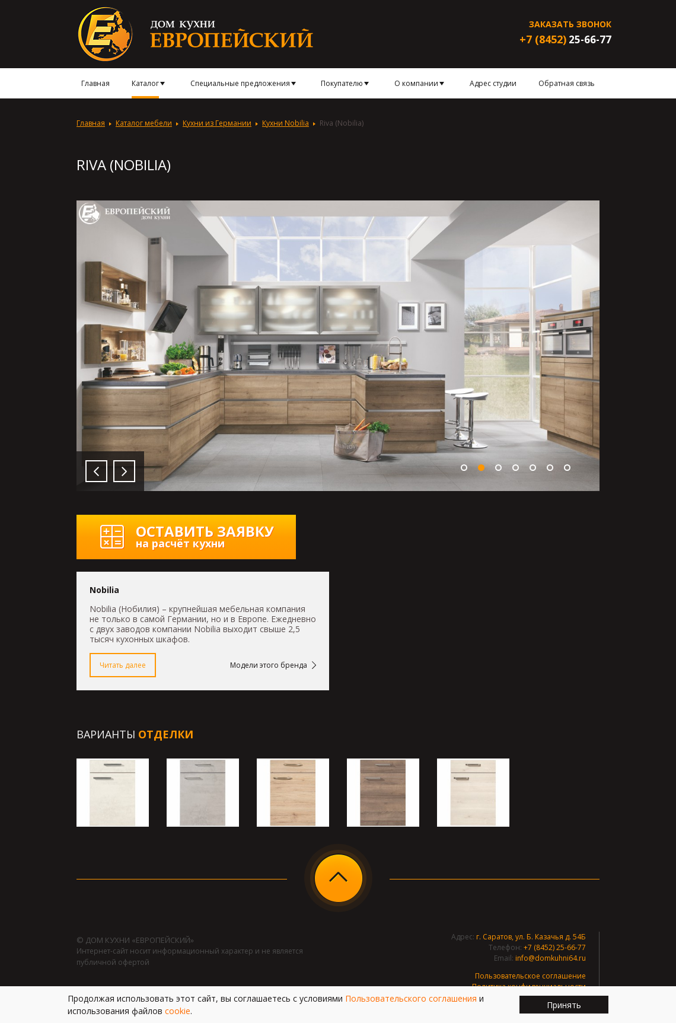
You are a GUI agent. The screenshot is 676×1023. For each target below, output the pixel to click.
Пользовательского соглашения (411, 998)
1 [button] (464, 467)
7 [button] (567, 467)
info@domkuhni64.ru (550, 958)
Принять (564, 1005)
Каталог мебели (144, 123)
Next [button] (124, 471)
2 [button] (481, 467)
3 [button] (498, 467)
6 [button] (550, 467)
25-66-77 (565, 39)
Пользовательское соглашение (530, 976)
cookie (177, 1010)
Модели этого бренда (268, 665)
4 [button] (515, 467)
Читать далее (123, 665)
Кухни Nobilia (285, 123)
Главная (90, 123)
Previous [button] (96, 471)
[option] (338, 345)
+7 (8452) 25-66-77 (555, 947)
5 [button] (533, 467)
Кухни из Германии (217, 123)
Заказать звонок (570, 24)
